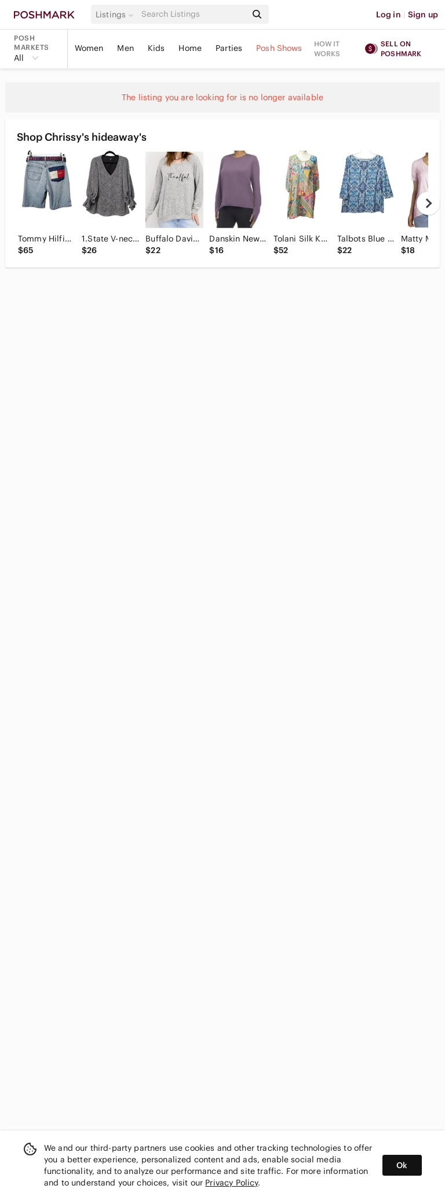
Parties (229, 48)
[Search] (193, 14)
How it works (327, 48)
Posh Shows (279, 48)
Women (89, 48)
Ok (401, 1165)
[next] (428, 203)
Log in (388, 14)
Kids (156, 48)
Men (125, 48)
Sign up (423, 14)
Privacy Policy (231, 1182)
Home (190, 48)
